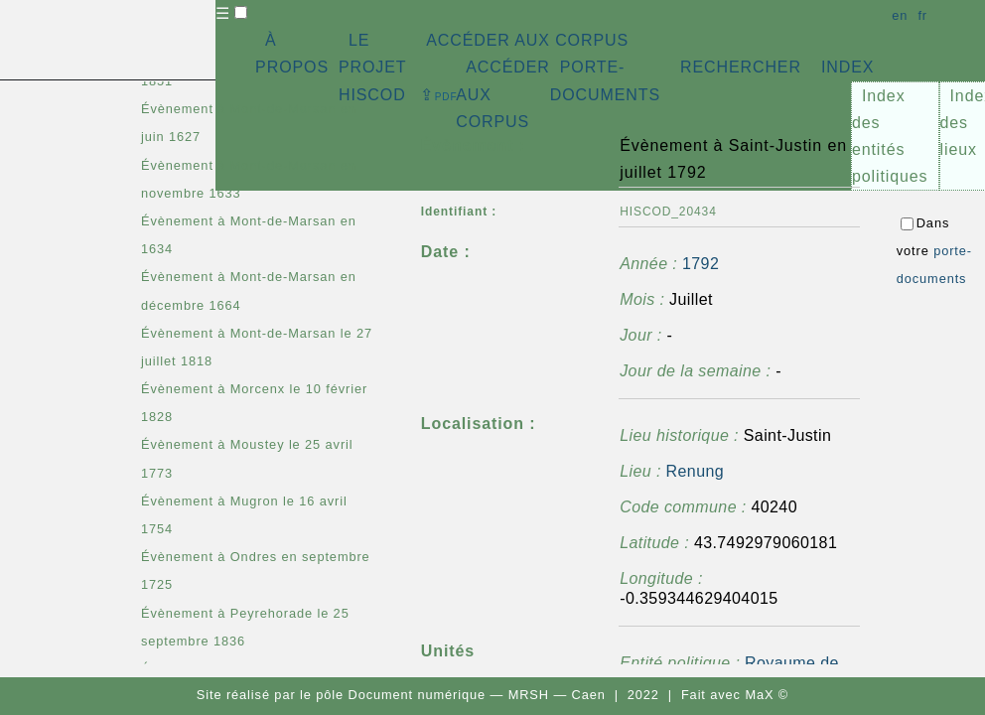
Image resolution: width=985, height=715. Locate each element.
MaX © (766, 694)
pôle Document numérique (401, 694)
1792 (700, 263)
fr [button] (922, 15)
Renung (695, 471)
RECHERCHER (740, 67)
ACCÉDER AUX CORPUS (527, 40)
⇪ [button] (439, 94)
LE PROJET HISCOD (372, 67)
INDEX (847, 67)
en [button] (900, 15)
